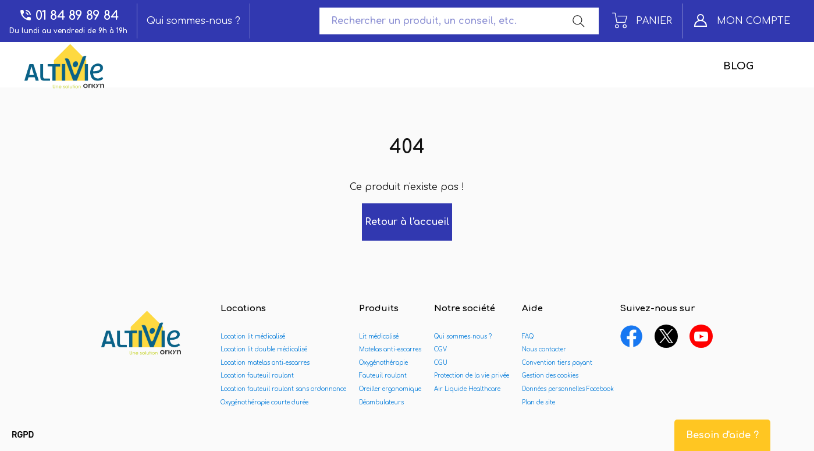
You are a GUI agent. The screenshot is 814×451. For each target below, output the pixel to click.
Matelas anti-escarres (390, 349)
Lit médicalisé (379, 336)
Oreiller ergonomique (390, 389)
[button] (23, 435)
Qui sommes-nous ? (193, 21)
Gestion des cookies (550, 375)
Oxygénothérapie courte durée (264, 402)
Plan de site (538, 402)
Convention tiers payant (557, 363)
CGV (440, 349)
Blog (738, 66)
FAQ (528, 336)
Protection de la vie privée (471, 375)
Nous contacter (544, 349)
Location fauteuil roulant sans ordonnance (283, 389)
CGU (440, 363)
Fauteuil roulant (383, 375)
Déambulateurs (381, 402)
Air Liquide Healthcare (467, 389)
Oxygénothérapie (383, 363)
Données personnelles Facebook (568, 389)
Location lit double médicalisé (264, 349)
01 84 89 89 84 (69, 15)
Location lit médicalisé (253, 336)
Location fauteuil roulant (257, 375)
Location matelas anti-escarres (265, 363)
